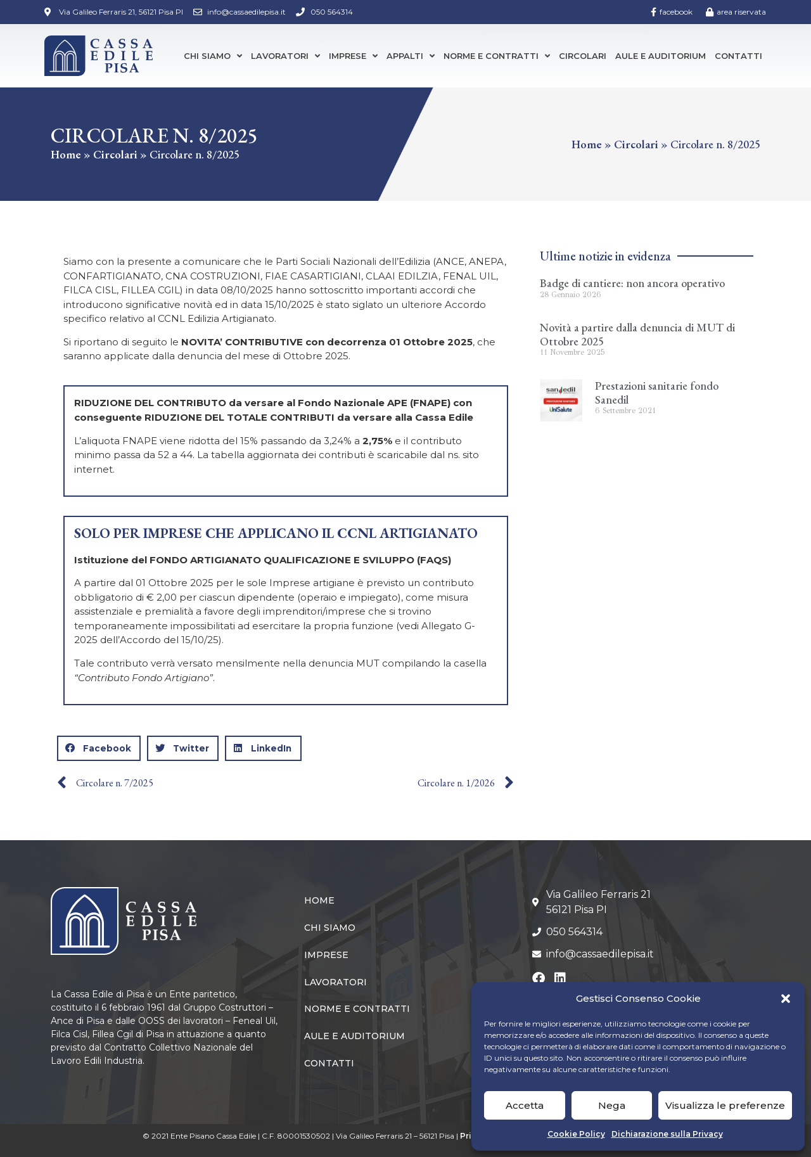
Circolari (582, 56)
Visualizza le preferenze (725, 1105)
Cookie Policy (576, 1134)
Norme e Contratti (497, 56)
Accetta (525, 1105)
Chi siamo (213, 56)
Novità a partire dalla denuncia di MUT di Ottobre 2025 (637, 334)
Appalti (410, 56)
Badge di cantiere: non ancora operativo (632, 283)
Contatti (738, 56)
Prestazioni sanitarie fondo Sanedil (656, 392)
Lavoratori (285, 56)
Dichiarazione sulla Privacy (667, 1134)
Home (66, 154)
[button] (785, 998)
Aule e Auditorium (660, 56)
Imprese (353, 56)
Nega (611, 1105)
